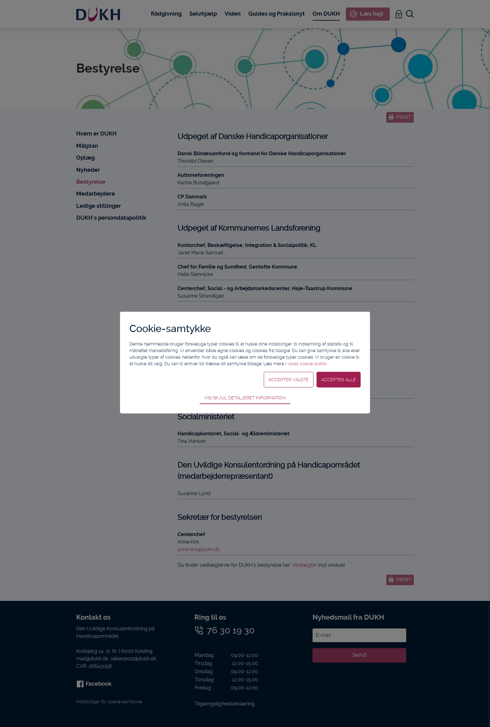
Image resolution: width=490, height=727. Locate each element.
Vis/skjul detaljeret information (245, 397)
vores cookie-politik (307, 363)
